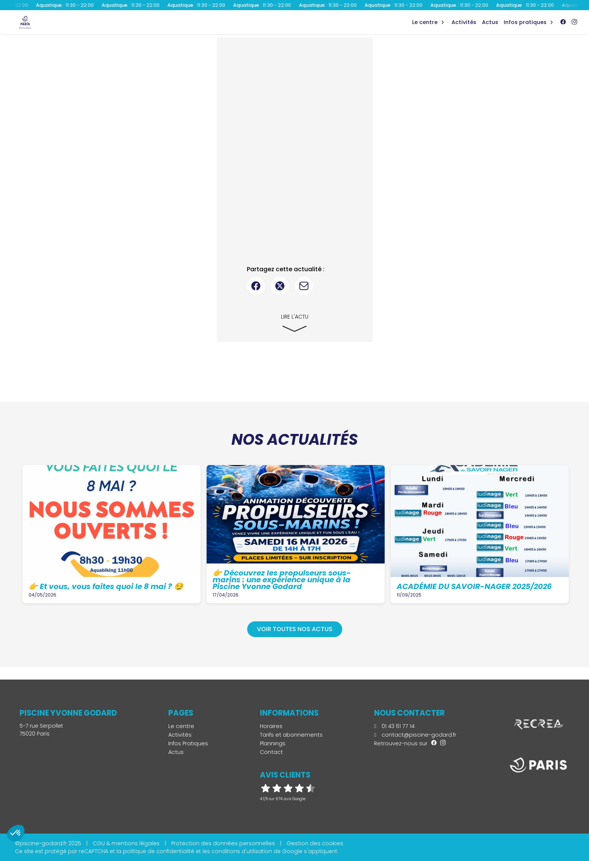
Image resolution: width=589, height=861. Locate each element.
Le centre (181, 726)
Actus (490, 22)
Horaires (271, 726)
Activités (464, 22)
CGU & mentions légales (126, 843)
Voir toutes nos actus (294, 629)
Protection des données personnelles (223, 843)
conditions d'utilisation (241, 851)
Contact (271, 752)
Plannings (272, 743)
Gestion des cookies (315, 843)
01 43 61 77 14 (394, 726)
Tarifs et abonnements (291, 735)
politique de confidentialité (158, 851)
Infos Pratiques (525, 22)
